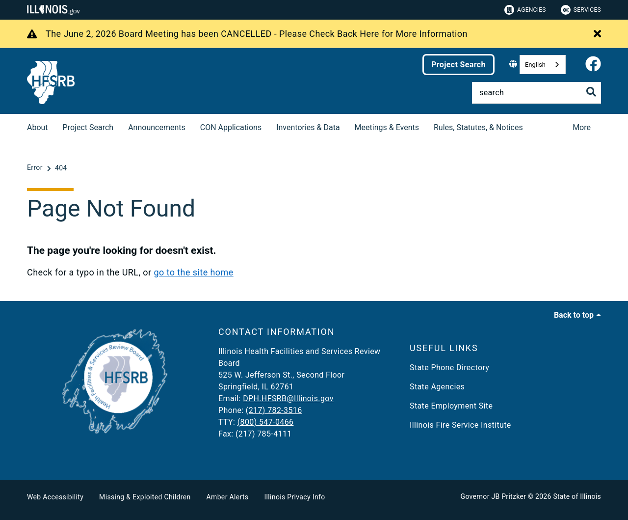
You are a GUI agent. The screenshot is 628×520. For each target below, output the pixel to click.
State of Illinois (577, 496)
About (37, 127)
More (582, 127)
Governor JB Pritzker (493, 496)
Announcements (156, 127)
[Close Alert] (597, 34)
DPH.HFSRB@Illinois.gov (288, 398)
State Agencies (437, 386)
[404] (61, 168)
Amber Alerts (228, 497)
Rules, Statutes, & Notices (478, 127)
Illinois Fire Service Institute (460, 425)
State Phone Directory (449, 367)
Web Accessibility (55, 497)
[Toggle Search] (591, 92)
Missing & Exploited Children (144, 497)
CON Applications (231, 127)
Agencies (525, 10)
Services (581, 10)
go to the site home (193, 272)
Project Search (458, 64)
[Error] (36, 168)
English (535, 64)
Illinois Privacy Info (294, 497)
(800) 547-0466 (265, 422)
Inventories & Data (308, 127)
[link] (593, 64)
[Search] (536, 93)
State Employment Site (451, 406)
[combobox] (543, 64)
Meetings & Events (387, 127)
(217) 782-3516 (274, 410)
